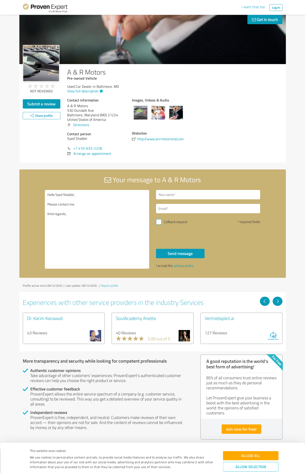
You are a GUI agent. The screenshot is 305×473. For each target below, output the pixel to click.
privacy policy (183, 265)
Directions (81, 124)
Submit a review (41, 104)
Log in (276, 7)
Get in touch (265, 19)
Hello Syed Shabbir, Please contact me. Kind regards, (97, 229)
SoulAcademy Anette (136, 318)
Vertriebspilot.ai (219, 318)
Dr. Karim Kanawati (45, 318)
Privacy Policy (53, 452)
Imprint (35, 452)
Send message (180, 253)
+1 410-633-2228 (87, 148)
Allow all (250, 430)
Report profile (109, 285)
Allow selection (251, 441)
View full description (84, 91)
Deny (250, 456)
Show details (181, 464)
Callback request (175, 221)
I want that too (253, 6)
